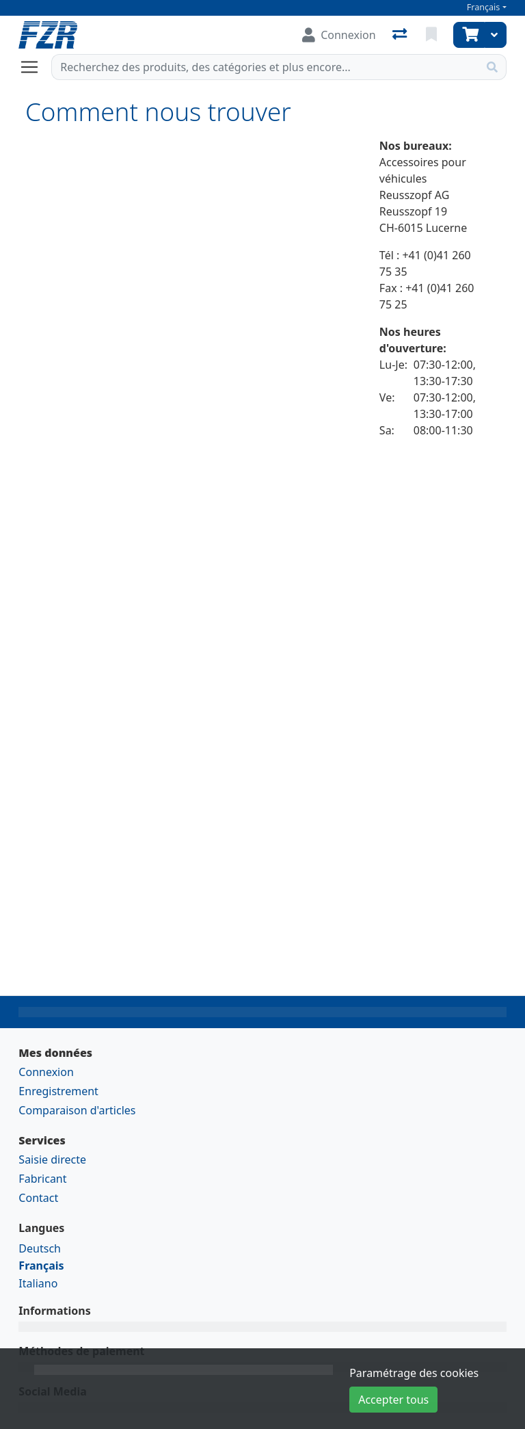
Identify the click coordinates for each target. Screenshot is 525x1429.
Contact (38, 1197)
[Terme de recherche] (265, 67)
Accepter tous (393, 1399)
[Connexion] (338, 35)
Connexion (45, 1071)
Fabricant (42, 1178)
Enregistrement (58, 1091)
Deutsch (39, 1248)
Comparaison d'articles (76, 1110)
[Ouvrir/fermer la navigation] (34, 67)
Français (483, 7)
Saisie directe (52, 1159)
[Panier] (469, 35)
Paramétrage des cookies (414, 1372)
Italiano (37, 1283)
